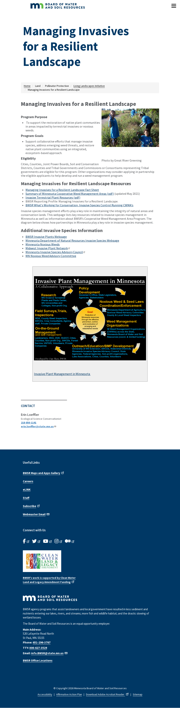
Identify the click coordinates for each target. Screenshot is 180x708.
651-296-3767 (41, 642)
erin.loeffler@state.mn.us (38, 426)
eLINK (27, 489)
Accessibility (45, 694)
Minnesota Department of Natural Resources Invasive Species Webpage (72, 240)
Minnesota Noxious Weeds (43, 244)
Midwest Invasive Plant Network (48, 248)
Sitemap (137, 694)
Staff (26, 498)
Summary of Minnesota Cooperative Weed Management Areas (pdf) (70, 194)
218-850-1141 (28, 422)
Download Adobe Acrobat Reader (107, 694)
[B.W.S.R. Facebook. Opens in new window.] (26, 541)
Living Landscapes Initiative (89, 86)
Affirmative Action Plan (69, 694)
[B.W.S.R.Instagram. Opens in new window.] (58, 541)
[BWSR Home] (69, 6)
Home (27, 86)
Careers (28, 481)
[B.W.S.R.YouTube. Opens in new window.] (48, 541)
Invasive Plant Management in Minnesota (62, 374)
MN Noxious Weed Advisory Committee (51, 256)
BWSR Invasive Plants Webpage (46, 237)
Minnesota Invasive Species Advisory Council (56, 252)
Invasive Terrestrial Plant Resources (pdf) (53, 197)
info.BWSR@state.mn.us (49, 653)
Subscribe (31, 506)
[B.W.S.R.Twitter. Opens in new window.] (36, 541)
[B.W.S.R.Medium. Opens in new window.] (70, 541)
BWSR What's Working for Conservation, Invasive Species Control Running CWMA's (79, 205)
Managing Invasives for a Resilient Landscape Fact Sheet (62, 190)
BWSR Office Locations (37, 660)
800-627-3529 (38, 648)
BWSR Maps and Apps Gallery (44, 473)
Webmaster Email (36, 514)
